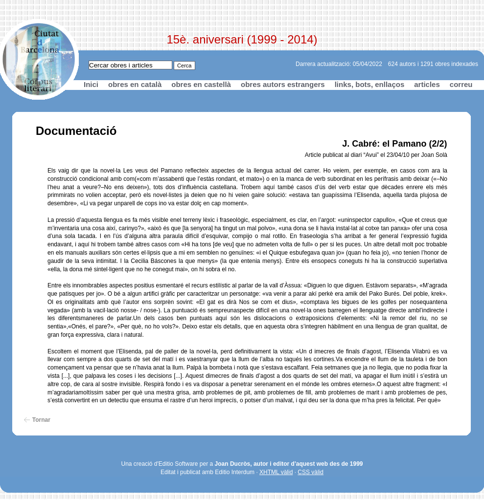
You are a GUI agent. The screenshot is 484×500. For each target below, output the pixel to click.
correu (461, 84)
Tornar (41, 419)
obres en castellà (201, 84)
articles (427, 84)
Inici (91, 84)
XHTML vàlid (276, 472)
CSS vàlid (310, 472)
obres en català (134, 84)
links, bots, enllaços (370, 84)
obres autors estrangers (283, 84)
